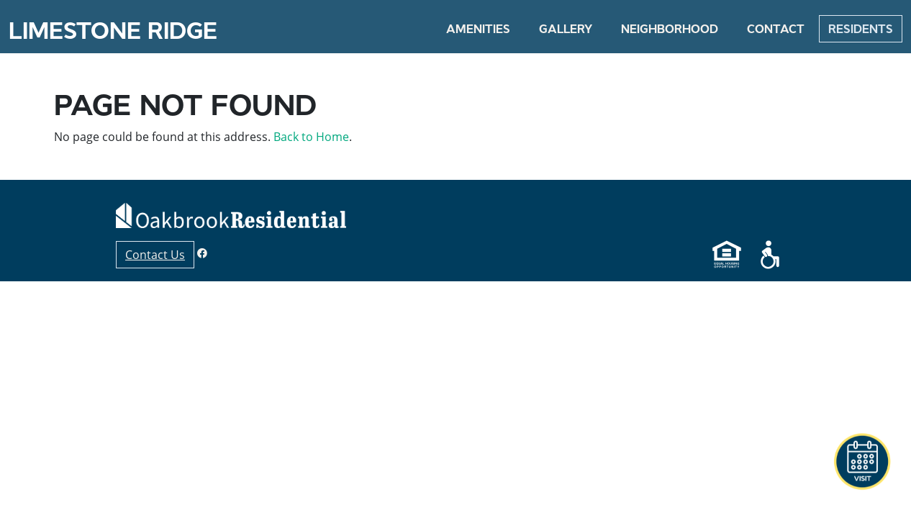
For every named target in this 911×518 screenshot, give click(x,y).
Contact (776, 29)
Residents (860, 29)
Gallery (565, 29)
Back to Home (311, 137)
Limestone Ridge (113, 30)
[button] (862, 462)
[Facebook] (202, 253)
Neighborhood (669, 29)
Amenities (478, 29)
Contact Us (155, 255)
